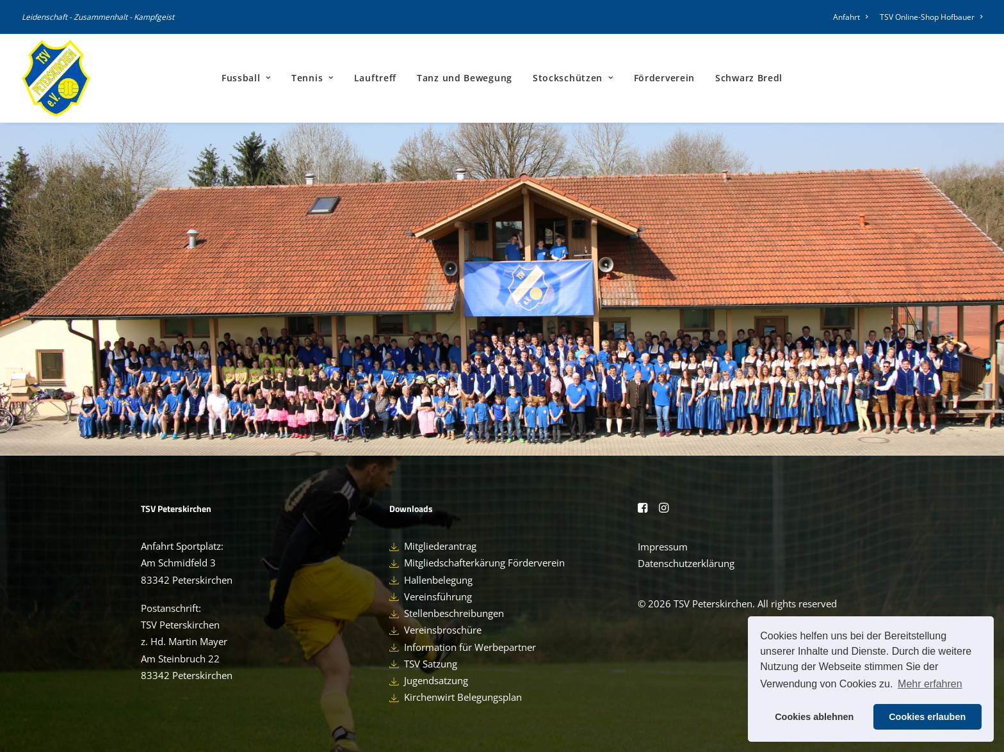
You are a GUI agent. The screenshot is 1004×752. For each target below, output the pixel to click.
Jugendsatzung (436, 680)
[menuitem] (852, 17)
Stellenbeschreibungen (454, 613)
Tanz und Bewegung (464, 78)
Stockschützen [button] (573, 78)
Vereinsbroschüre (443, 629)
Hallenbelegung (438, 579)
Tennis (312, 78)
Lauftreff (375, 78)
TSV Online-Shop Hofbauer (931, 17)
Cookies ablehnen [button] (814, 717)
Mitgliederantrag (440, 546)
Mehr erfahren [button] (930, 683)
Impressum (663, 546)
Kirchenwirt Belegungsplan (463, 697)
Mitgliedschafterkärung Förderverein (484, 562)
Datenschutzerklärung (686, 563)
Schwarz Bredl (748, 78)
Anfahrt (850, 17)
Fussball (246, 78)
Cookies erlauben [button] (927, 717)
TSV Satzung (430, 663)
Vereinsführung (438, 596)
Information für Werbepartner (470, 647)
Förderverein (664, 78)
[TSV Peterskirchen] (56, 78)
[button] (642, 508)
